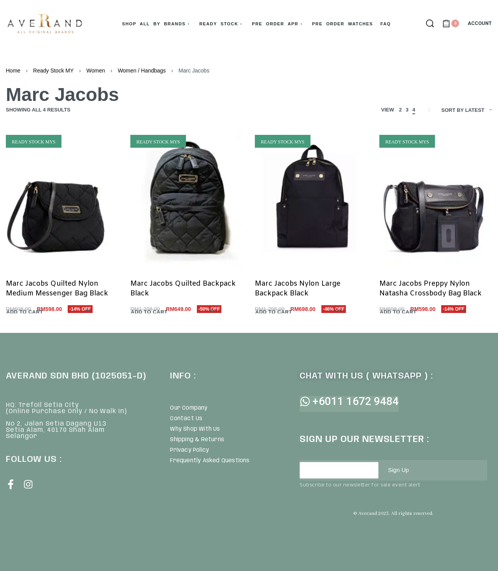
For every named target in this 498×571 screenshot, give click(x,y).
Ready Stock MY (53, 70)
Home (13, 70)
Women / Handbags (142, 70)
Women (95, 70)
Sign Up (399, 470)
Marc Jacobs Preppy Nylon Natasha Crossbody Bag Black (430, 288)
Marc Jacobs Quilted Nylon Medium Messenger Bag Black (57, 288)
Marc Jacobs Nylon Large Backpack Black (297, 288)
